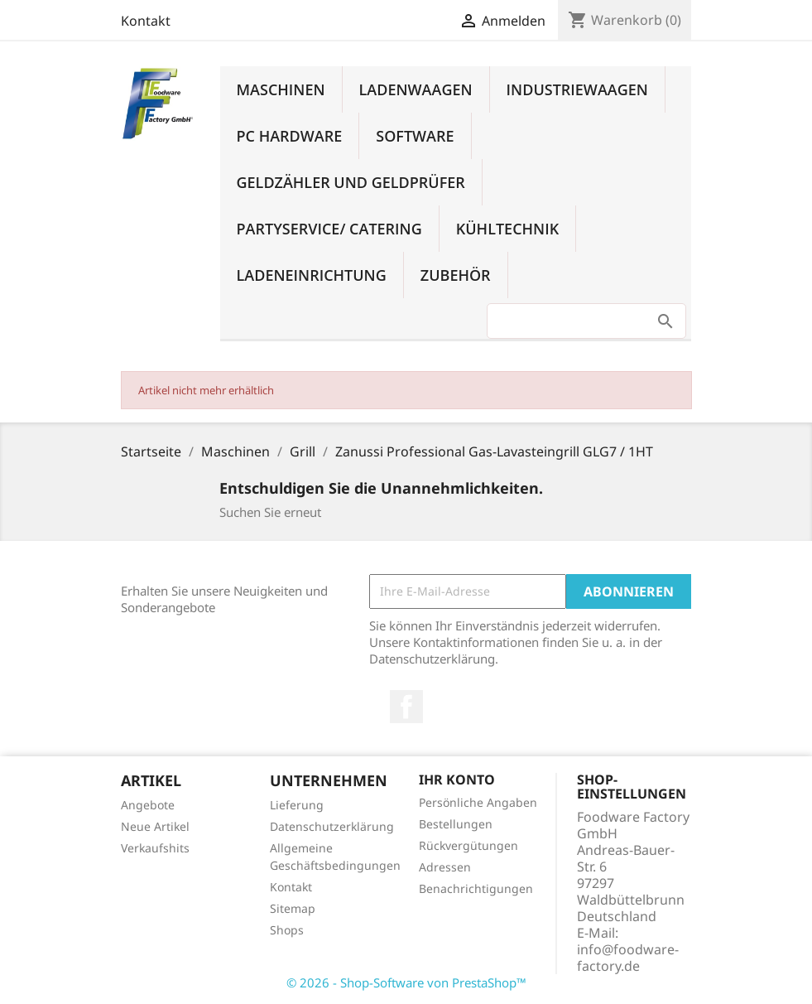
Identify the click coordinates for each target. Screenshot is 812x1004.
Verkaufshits (155, 848)
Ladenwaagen (416, 89)
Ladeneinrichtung (312, 275)
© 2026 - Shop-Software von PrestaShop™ (406, 982)
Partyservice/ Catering (329, 229)
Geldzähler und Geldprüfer (351, 182)
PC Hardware (290, 136)
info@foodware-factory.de (628, 957)
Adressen (445, 867)
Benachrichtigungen (476, 888)
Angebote (148, 805)
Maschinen (281, 89)
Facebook (406, 706)
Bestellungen (455, 824)
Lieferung (297, 805)
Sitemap (292, 908)
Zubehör (455, 275)
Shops (287, 930)
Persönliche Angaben (478, 802)
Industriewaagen (577, 89)
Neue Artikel (155, 826)
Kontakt (146, 21)
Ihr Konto (457, 779)
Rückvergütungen (468, 845)
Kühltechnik (507, 229)
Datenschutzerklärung (332, 826)
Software (415, 136)
